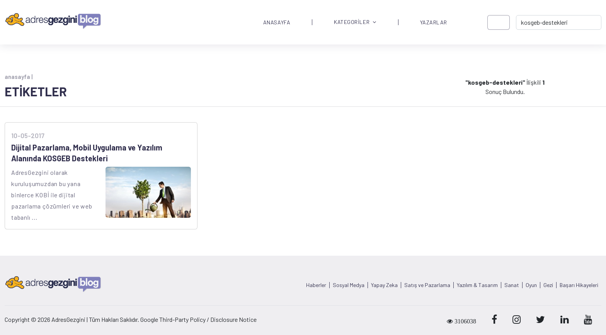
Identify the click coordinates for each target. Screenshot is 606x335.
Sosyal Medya (348, 285)
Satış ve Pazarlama (427, 285)
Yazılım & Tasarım (477, 285)
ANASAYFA (276, 22)
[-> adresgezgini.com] (558, 22)
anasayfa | (18, 76)
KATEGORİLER (355, 22)
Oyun (531, 285)
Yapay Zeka (384, 285)
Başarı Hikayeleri (579, 285)
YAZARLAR (433, 22)
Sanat (511, 285)
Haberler (316, 285)
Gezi (548, 285)
